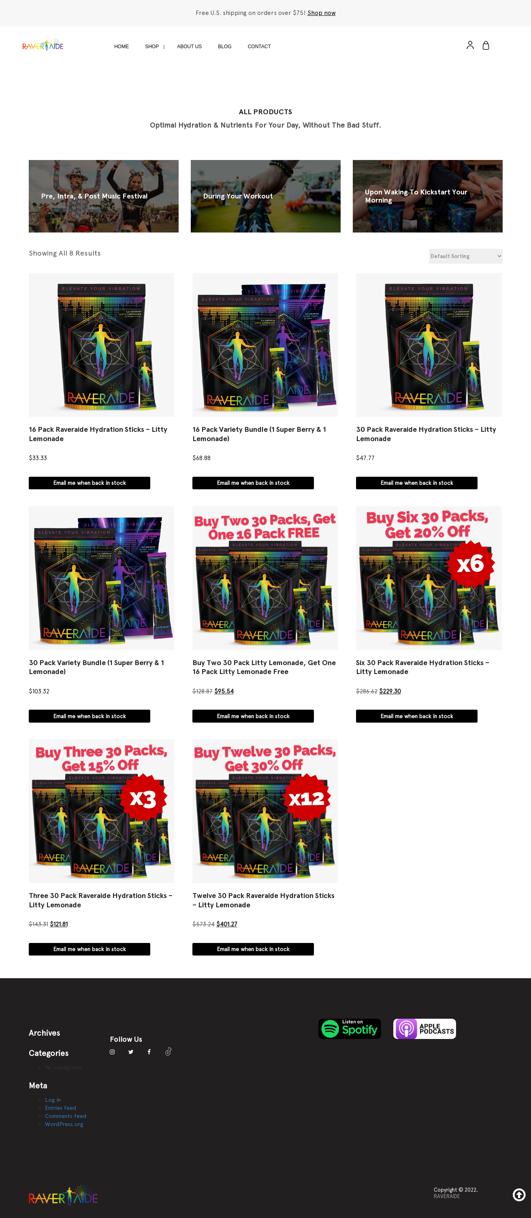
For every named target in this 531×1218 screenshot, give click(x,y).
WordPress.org (64, 1124)
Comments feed (65, 1116)
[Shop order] (466, 256)
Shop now (321, 13)
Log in (53, 1099)
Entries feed (60, 1108)
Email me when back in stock (89, 483)
